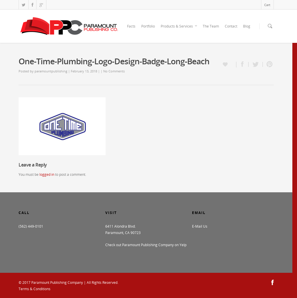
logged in (46, 174)
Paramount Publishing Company (57, 282)
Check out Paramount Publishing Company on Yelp (145, 244)
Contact (231, 26)
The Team (211, 26)
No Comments (114, 71)
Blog (246, 26)
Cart (267, 5)
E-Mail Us (199, 226)
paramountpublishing (51, 71)
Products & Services (179, 26)
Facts (131, 26)
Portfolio (148, 26)
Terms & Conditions (34, 288)
